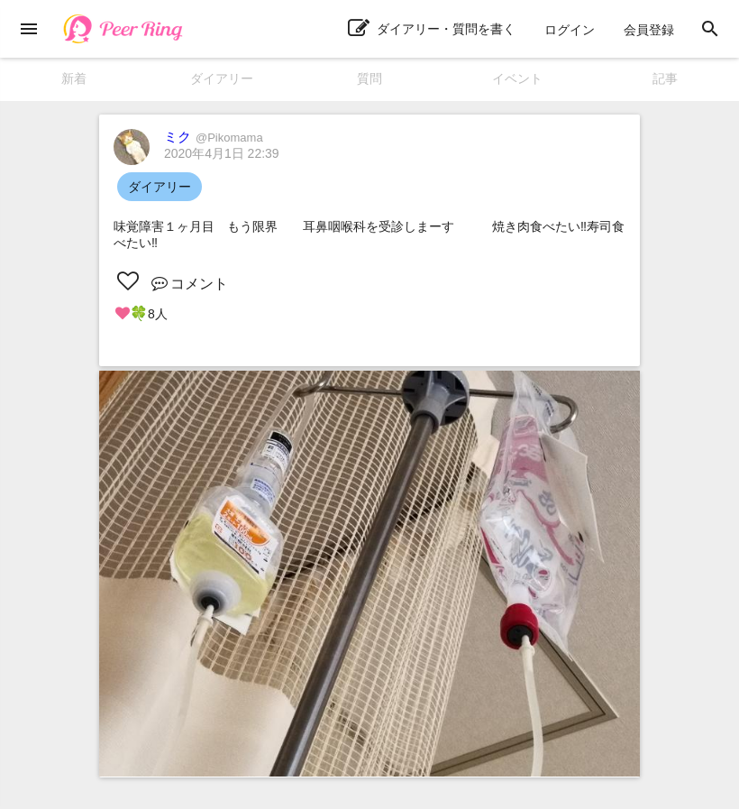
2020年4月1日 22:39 (221, 153)
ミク (213, 136)
